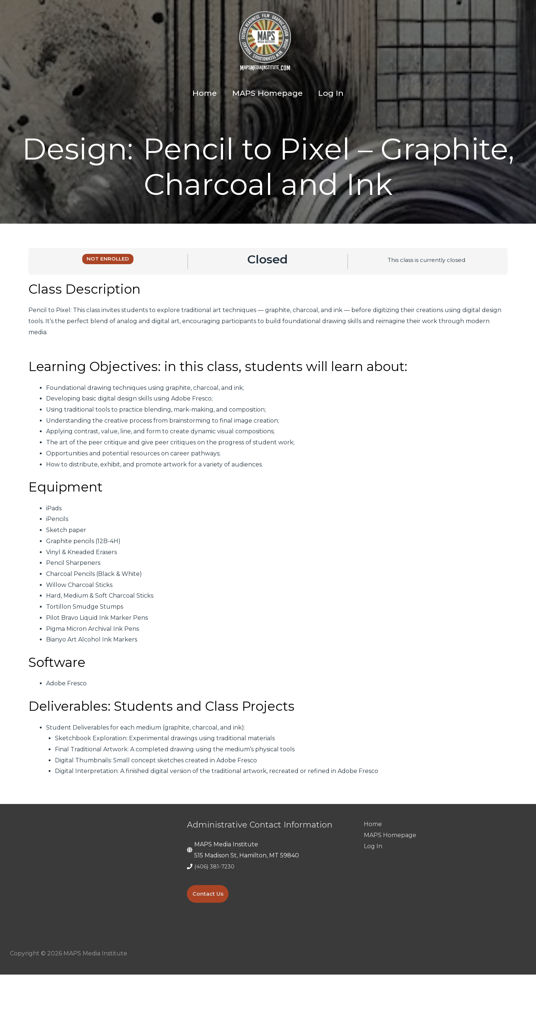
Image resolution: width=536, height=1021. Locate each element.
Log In (373, 892)
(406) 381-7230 (216, 912)
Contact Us (210, 940)
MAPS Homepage (390, 881)
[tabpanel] (268, 575)
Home (373, 870)
